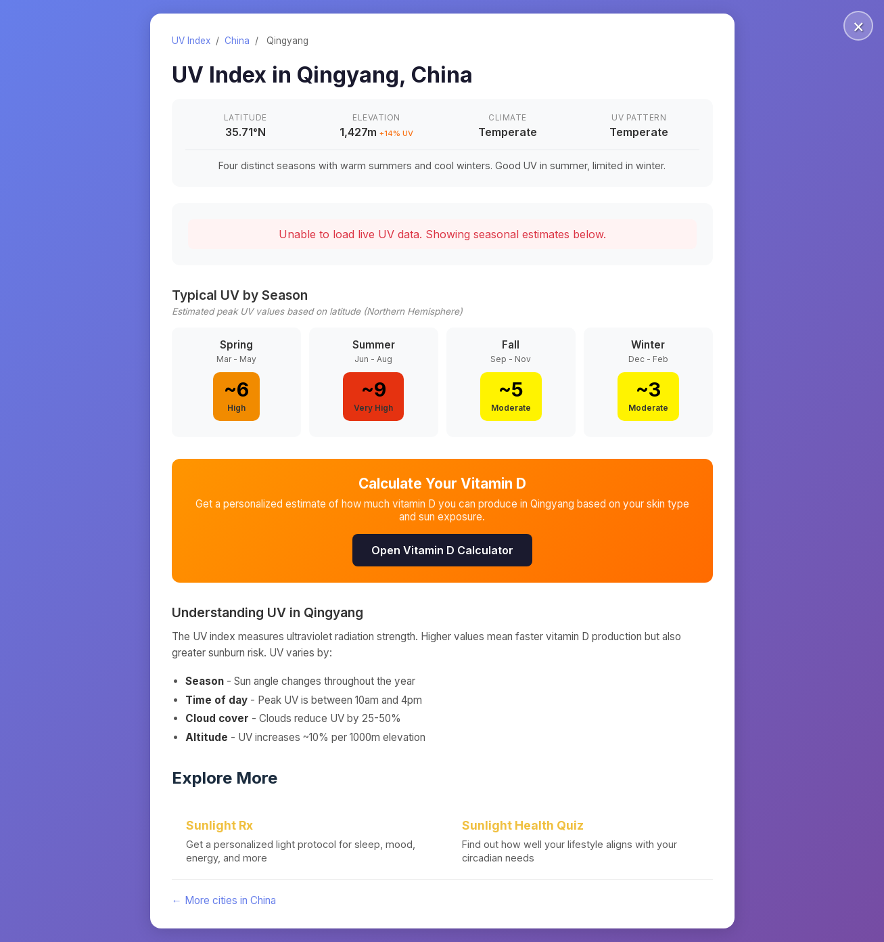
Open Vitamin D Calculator (442, 550)
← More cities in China (224, 900)
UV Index (191, 40)
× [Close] (858, 25)
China (237, 40)
